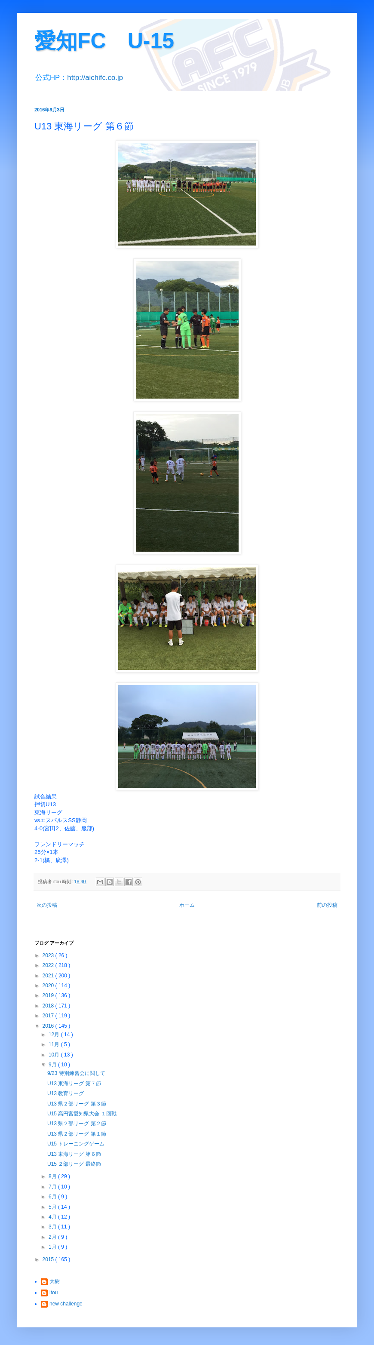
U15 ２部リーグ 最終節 (74, 1164)
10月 (55, 1055)
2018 (49, 1006)
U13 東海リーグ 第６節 (74, 1154)
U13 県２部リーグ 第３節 (76, 1104)
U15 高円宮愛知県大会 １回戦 (81, 1114)
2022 (49, 965)
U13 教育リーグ (65, 1093)
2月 (53, 1237)
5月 (53, 1207)
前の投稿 (327, 905)
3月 (53, 1227)
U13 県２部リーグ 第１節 (76, 1134)
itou (53, 1293)
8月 (53, 1176)
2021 (49, 976)
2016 (49, 1026)
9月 (53, 1065)
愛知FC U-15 (104, 41)
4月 (53, 1217)
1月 (53, 1247)
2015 (49, 1259)
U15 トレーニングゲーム (75, 1144)
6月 (53, 1197)
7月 (53, 1187)
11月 (55, 1044)
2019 (49, 995)
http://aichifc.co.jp (95, 78)
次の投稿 (47, 905)
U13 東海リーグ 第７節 (74, 1084)
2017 (49, 1016)
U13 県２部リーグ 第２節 (76, 1124)
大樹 (54, 1281)
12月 (55, 1035)
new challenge (66, 1304)
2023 (49, 955)
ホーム (187, 905)
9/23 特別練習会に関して (76, 1073)
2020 (49, 986)
